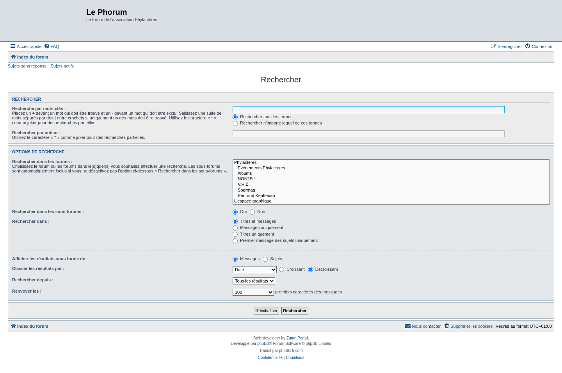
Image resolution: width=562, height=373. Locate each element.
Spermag (391, 190)
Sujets (272, 258)
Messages (246, 258)
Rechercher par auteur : (36, 132)
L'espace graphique (391, 201)
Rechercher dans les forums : (42, 161)
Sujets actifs (62, 66)
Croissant (292, 269)
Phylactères (391, 162)
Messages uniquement (258, 227)
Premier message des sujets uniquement (275, 240)
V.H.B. (391, 184)
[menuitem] (51, 46)
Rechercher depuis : (32, 279)
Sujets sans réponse (27, 66)
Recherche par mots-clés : (39, 108)
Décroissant (323, 269)
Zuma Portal (297, 338)
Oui (240, 211)
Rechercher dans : (31, 221)
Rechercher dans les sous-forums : (48, 211)
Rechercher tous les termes (263, 116)
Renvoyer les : (26, 291)
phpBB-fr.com (291, 350)
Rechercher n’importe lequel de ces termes (277, 123)
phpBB (263, 343)
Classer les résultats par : (38, 268)
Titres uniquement (253, 234)
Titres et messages (254, 221)
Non (257, 211)
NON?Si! (391, 179)
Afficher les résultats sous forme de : (50, 258)
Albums (391, 173)
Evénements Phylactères (391, 168)
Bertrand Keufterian (391, 196)
